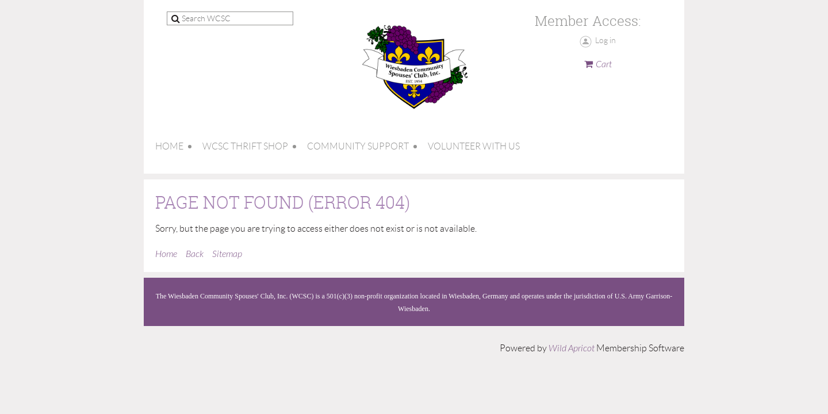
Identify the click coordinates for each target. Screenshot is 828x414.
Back (195, 254)
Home (166, 254)
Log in (605, 40)
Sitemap (227, 254)
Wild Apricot (572, 348)
